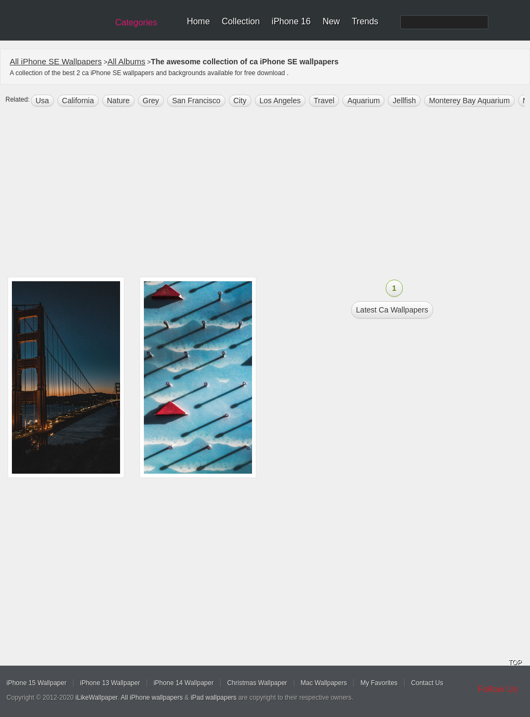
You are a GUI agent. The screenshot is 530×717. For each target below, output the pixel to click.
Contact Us (427, 683)
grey (151, 100)
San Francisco (196, 100)
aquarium (363, 100)
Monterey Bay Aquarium (469, 100)
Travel (324, 100)
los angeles (280, 100)
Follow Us (498, 689)
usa (42, 100)
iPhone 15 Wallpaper (36, 683)
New (331, 21)
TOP (514, 662)
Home (198, 21)
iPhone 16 (290, 21)
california (78, 100)
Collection (241, 21)
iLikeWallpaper (97, 697)
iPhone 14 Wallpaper (184, 683)
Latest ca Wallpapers (392, 310)
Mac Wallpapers (324, 683)
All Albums (126, 61)
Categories (136, 22)
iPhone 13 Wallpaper (110, 683)
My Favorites (379, 683)
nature (118, 100)
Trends (365, 21)
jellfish (404, 100)
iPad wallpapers (214, 697)
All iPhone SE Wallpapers (56, 61)
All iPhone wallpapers (152, 697)
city (240, 100)
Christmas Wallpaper (257, 683)
